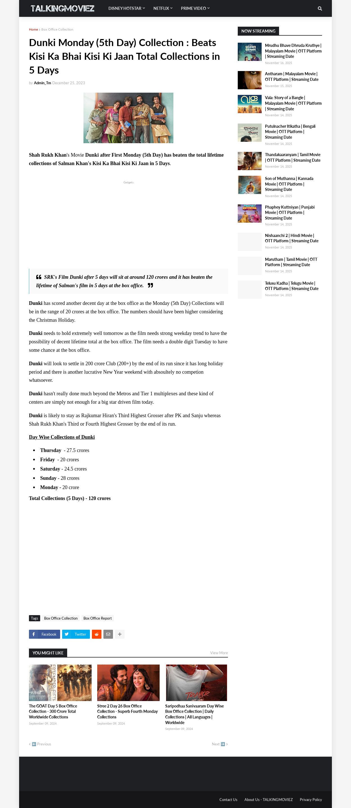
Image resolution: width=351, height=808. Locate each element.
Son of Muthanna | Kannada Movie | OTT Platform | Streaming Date (289, 184)
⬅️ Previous (41, 744)
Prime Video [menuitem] (193, 8)
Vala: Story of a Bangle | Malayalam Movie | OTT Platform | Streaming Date (293, 103)
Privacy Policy (311, 799)
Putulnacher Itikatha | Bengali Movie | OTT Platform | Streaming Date (290, 132)
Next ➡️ (218, 744)
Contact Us (228, 799)
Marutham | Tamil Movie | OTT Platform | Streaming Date (291, 262)
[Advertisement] (128, 224)
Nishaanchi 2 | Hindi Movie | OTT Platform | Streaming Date (291, 238)
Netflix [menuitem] (161, 8)
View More (219, 652)
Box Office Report (97, 618)
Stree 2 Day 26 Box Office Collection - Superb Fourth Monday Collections (127, 711)
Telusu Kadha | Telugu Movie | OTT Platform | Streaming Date (291, 286)
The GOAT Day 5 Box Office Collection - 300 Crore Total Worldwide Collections (53, 711)
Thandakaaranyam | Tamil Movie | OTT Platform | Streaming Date (292, 157)
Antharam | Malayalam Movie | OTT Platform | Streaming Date (291, 76)
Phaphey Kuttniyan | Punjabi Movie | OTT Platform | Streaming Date (290, 212)
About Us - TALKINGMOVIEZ (268, 799)
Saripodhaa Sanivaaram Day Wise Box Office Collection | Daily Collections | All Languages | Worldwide (194, 714)
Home (33, 29)
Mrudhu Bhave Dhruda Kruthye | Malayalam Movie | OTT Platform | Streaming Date (293, 51)
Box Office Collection (57, 29)
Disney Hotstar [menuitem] (124, 8)
